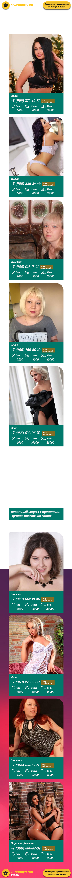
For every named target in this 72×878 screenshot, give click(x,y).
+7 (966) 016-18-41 (32, 267)
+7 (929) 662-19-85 (32, 599)
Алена (14, 178)
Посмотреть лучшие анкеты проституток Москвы (57, 5)
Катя (14, 95)
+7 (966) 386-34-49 (33, 184)
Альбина (16, 262)
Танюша (16, 594)
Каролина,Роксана (22, 843)
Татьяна (16, 760)
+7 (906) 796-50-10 (33, 350)
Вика (14, 428)
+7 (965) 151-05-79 (32, 765)
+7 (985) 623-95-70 (33, 433)
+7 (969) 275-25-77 (33, 101)
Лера (14, 677)
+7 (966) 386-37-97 (33, 848)
